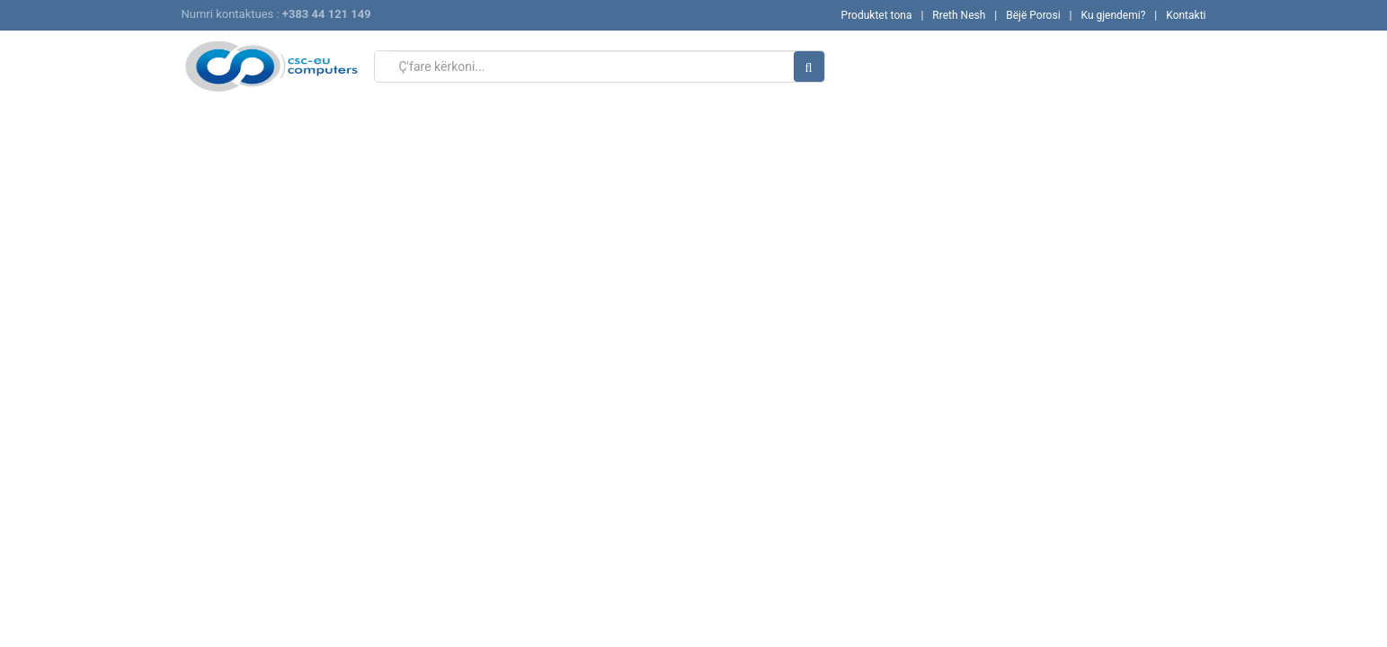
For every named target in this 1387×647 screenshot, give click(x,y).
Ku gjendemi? (1112, 15)
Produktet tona (876, 15)
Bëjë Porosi (1033, 15)
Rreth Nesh (958, 15)
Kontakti (1185, 15)
